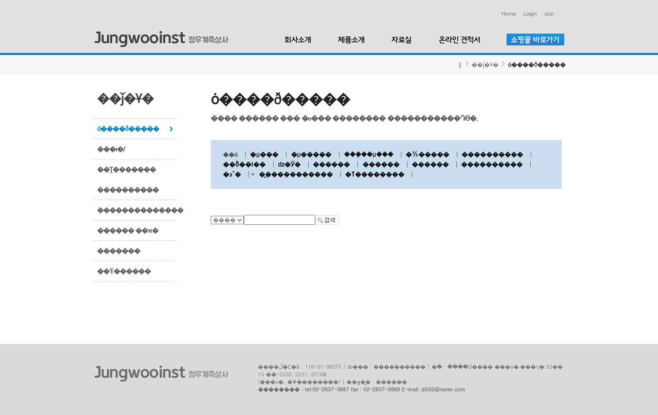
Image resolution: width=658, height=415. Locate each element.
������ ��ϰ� (127, 230)
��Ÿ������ (124, 271)
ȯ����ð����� (128, 128)
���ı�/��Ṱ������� (126, 159)
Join (549, 14)
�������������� (137, 210)
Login (530, 14)
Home (508, 14)
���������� (128, 189)
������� (118, 250)
